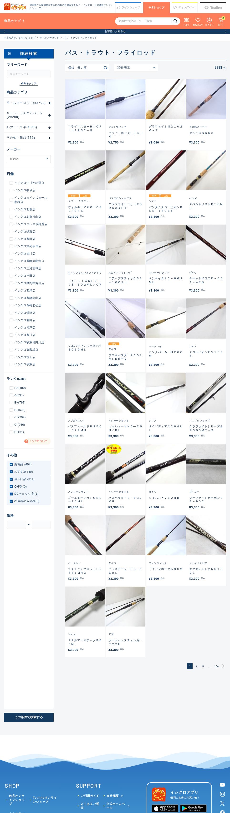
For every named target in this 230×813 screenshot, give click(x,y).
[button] (4, 31)
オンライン (128, 7)
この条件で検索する (29, 717)
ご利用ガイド (90, 795)
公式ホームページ (115, 806)
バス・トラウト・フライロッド (80, 37)
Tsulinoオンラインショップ (45, 799)
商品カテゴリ (14, 21)
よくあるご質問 (90, 806)
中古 (156, 7)
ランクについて (38, 441)
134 (217, 666)
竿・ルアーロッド (49, 37)
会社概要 (113, 795)
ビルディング (185, 7)
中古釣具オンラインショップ (20, 37)
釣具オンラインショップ (17, 800)
